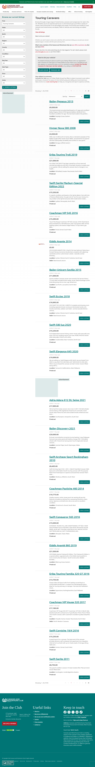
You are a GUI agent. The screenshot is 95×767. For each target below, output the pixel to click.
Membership (6, 11)
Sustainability (59, 761)
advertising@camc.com (42, 52)
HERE (42, 47)
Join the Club (12, 708)
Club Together (88, 11)
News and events (61, 6)
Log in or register (44, 6)
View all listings (40, 32)
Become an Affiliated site (41, 714)
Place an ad (43, 70)
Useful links (42, 708)
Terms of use (22, 761)
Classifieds (69, 6)
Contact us (37, 724)
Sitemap (42, 761)
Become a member (9, 723)
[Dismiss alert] (93, 2)
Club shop (52, 6)
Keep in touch (74, 708)
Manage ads (55, 70)
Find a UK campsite (29, 11)
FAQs (75, 6)
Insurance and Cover (17, 11)
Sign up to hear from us (80, 720)
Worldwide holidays (60, 11)
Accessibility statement (13, 761)
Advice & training (78, 11)
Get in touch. (75, 730)
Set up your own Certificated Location (45, 716)
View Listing (84, 121)
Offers (69, 11)
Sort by (65, 96)
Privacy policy (36, 761)
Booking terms (29, 761)
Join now (87, 7)
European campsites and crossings (45, 11)
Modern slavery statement (50, 761)
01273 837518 (76, 66)
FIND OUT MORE (69, 2)
